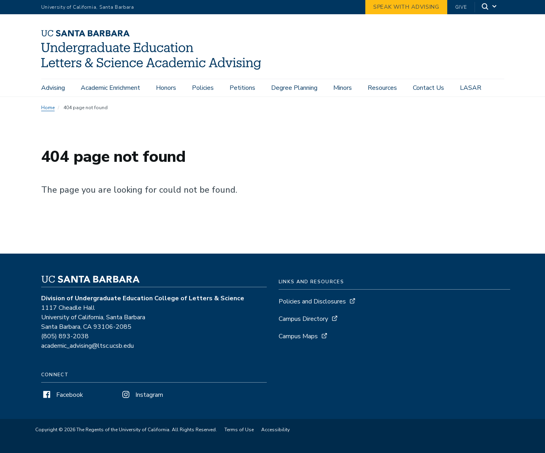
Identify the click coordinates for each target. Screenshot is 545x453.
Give (461, 7)
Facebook (62, 394)
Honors (166, 87)
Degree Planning (294, 87)
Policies (203, 87)
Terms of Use (239, 429)
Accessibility (275, 429)
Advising (53, 87)
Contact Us (428, 87)
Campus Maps (298, 336)
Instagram (141, 394)
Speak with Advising (406, 7)
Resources (382, 87)
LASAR (470, 87)
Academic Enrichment (110, 87)
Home (48, 107)
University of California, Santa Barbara (87, 7)
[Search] (489, 7)
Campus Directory (303, 319)
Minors (342, 87)
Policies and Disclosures (312, 301)
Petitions (242, 87)
